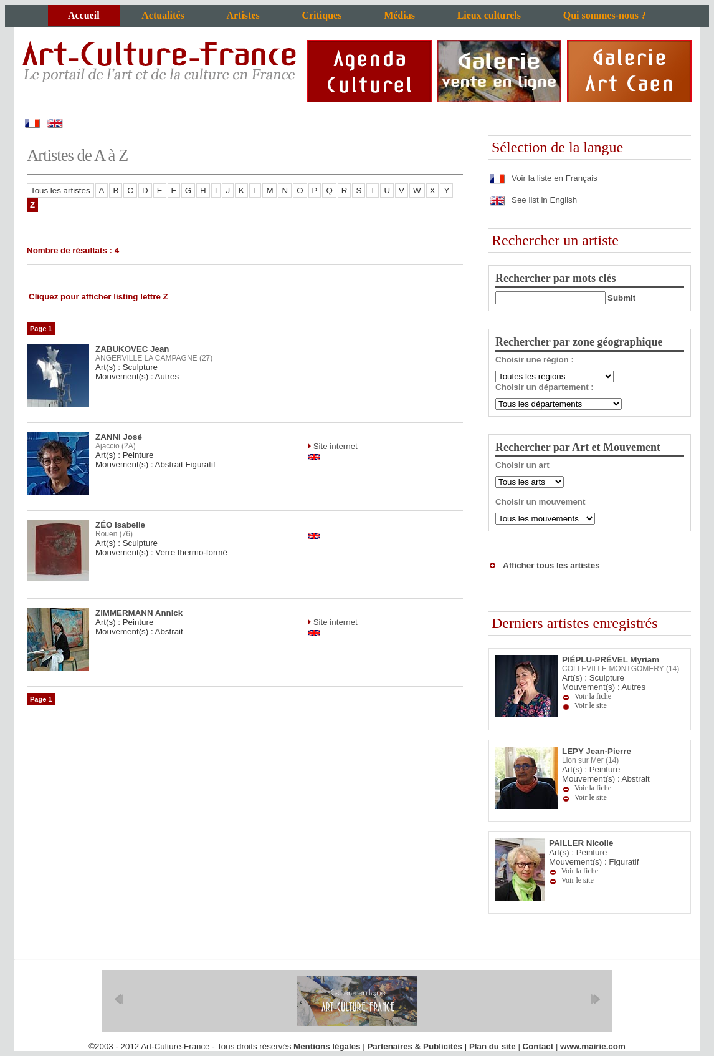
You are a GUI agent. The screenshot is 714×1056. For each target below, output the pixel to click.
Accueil (84, 15)
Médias (399, 15)
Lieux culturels (489, 15)
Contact (538, 1046)
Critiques (321, 15)
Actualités (162, 15)
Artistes (242, 15)
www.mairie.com (593, 1046)
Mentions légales (326, 1046)
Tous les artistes (60, 190)
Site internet (334, 446)
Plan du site (492, 1046)
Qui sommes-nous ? (604, 15)
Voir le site (590, 705)
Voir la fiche (592, 696)
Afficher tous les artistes (551, 565)
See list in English (532, 200)
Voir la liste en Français (542, 178)
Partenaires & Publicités (414, 1046)
